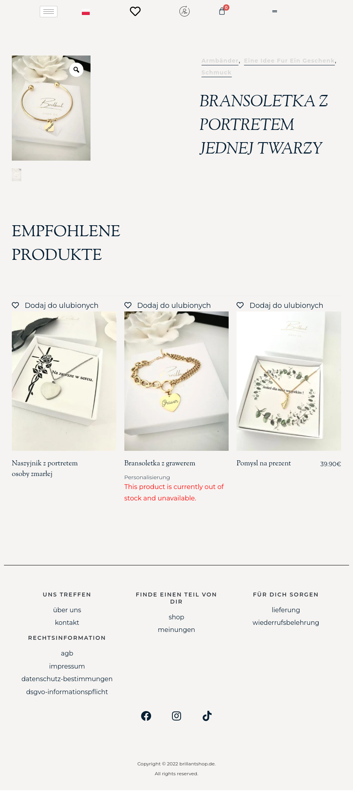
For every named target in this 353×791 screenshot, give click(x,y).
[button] (284, 11)
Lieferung (286, 610)
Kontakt (67, 623)
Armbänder (219, 61)
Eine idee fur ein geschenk (289, 61)
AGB (67, 654)
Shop (177, 617)
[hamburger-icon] (48, 11)
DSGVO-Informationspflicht (67, 692)
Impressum (67, 667)
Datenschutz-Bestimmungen (67, 680)
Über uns (67, 610)
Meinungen (176, 630)
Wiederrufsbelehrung (286, 623)
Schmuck (216, 73)
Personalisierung (147, 478)
